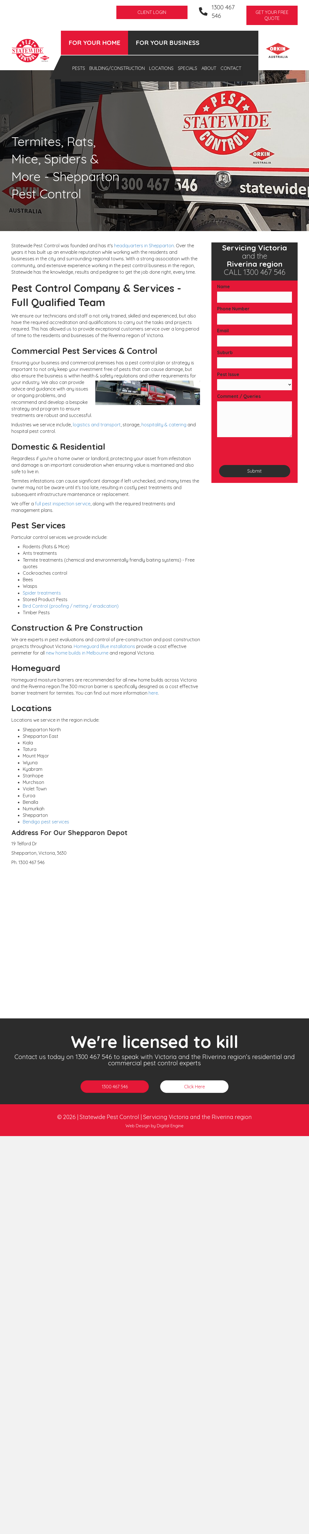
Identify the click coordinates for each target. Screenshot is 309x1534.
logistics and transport (97, 424)
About (208, 68)
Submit (254, 471)
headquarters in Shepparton (144, 245)
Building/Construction (117, 68)
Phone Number (233, 309)
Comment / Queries (239, 396)
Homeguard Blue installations (104, 646)
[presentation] (260, 451)
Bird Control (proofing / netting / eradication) (71, 606)
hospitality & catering (163, 424)
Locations (161, 68)
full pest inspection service (62, 504)
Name (223, 286)
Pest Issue (228, 374)
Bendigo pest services (46, 822)
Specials (187, 68)
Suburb (225, 352)
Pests (78, 68)
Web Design (137, 1125)
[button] (272, 15)
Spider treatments (42, 593)
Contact (231, 68)
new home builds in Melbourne (77, 653)
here (153, 693)
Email (223, 330)
